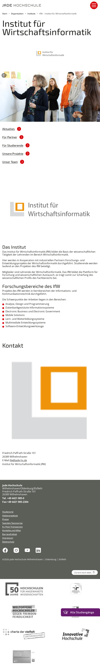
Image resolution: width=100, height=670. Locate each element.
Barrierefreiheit (9, 534)
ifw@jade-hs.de (18, 460)
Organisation (17, 13)
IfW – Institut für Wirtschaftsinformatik (58, 13)
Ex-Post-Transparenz (12, 526)
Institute (31, 13)
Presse (5, 519)
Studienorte (7, 511)
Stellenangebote (10, 515)
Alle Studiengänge (82, 612)
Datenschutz (8, 541)
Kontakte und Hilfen (11, 530)
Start (4, 13)
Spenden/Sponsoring (12, 523)
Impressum (7, 538)
